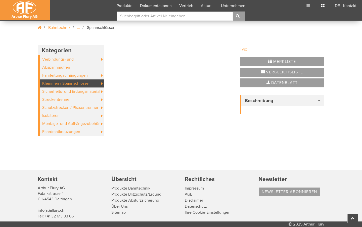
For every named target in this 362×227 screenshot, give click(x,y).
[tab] (282, 100)
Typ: (243, 49)
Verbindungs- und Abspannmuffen (58, 63)
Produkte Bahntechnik (130, 188)
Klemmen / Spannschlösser (66, 83)
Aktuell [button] (207, 5)
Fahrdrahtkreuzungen (61, 131)
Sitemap (118, 212)
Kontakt (349, 5)
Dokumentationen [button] (156, 5)
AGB (189, 194)
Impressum (194, 188)
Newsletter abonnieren (289, 191)
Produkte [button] (124, 5)
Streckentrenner (56, 99)
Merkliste (282, 61)
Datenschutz (196, 206)
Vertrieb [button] (186, 5)
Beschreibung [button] (259, 100)
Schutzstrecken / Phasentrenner (70, 107)
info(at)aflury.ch (51, 210)
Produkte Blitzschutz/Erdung (136, 194)
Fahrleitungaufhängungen (65, 75)
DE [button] (337, 5)
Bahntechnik (59, 27)
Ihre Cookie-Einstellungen (208, 212)
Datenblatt (282, 82)
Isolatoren (51, 115)
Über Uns (119, 206)
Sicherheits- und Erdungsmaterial (71, 91)
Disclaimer (194, 200)
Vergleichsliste (282, 72)
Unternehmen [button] (233, 5)
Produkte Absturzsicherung (135, 200)
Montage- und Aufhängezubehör (71, 123)
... (78, 27)
